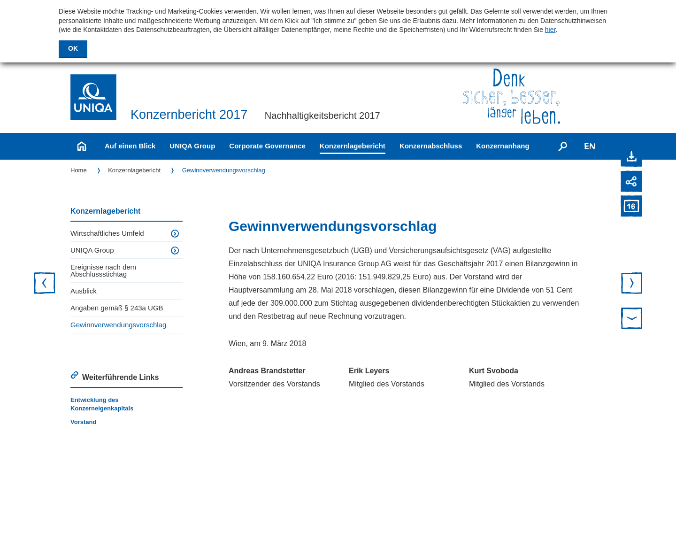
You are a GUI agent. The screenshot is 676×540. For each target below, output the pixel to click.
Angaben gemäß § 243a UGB (116, 308)
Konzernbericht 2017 (189, 114)
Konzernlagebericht (352, 146)
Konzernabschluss (430, 146)
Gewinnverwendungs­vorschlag (223, 170)
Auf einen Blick (130, 146)
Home (78, 170)
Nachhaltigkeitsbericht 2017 (322, 115)
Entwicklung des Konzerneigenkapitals (101, 404)
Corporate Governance (267, 146)
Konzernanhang (502, 146)
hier (550, 29)
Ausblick (83, 291)
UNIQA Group (192, 146)
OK (73, 48)
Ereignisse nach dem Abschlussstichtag (103, 270)
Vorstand (83, 421)
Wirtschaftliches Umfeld (107, 233)
